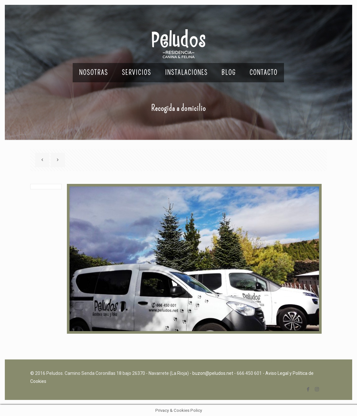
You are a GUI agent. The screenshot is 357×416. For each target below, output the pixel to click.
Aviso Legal (276, 373)
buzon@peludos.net (212, 373)
